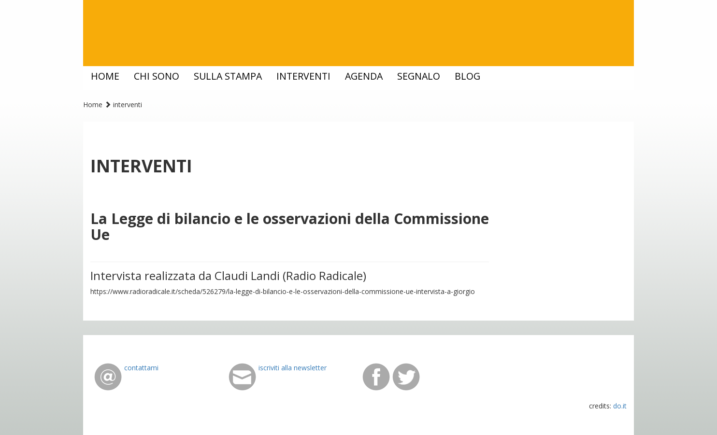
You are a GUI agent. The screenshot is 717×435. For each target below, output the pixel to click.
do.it (620, 405)
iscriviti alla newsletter (292, 367)
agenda (364, 76)
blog (467, 76)
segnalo (418, 76)
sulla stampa (228, 76)
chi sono (156, 76)
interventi (303, 76)
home (105, 76)
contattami (141, 367)
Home (92, 104)
